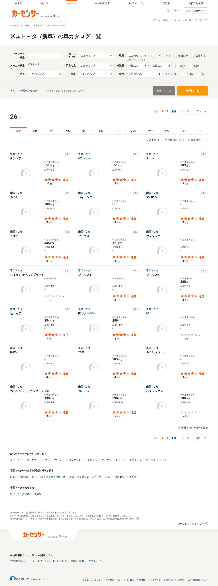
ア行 (51, 131)
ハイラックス (154, 391)
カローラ (83, 391)
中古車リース (95, 561)
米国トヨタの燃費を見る (194, 427)
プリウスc (84, 274)
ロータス (150, 460)
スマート (120, 460)
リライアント (73, 460)
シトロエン (91, 460)
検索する (192, 90)
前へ (188, 111)
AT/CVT (191, 74)
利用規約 (110, 580)
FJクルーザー (86, 313)
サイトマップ (202, 20)
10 (48, 183)
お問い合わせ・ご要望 (174, 580)
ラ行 (183, 131)
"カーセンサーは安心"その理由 (131, 580)
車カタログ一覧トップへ (191, 523)
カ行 (67, 131)
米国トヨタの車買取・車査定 (26, 494)
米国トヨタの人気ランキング (85, 477)
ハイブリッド (163, 55)
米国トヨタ (34, 64)
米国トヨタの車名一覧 (22, 477)
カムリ (14, 197)
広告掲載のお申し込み (198, 580)
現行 (182, 65)
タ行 (100, 131)
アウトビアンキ (53, 460)
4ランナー (84, 158)
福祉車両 (200, 55)
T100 (81, 352)
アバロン (151, 197)
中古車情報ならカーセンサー (23, 561)
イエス (163, 460)
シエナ (14, 236)
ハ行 (133, 131)
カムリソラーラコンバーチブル (30, 391)
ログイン (175, 10)
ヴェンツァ (153, 236)
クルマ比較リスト (195, 10)
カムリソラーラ (156, 352)
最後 (173, 111)
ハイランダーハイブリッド (27, 274)
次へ (198, 111)
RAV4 (13, 352)
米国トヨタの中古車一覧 (52, 477)
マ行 (150, 131)
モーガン (106, 460)
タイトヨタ (16, 460)
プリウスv (152, 274)
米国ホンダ (135, 460)
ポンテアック (33, 460)
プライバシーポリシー (92, 580)
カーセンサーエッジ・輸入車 (54, 561)
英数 (34, 131)
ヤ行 (166, 131)
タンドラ (15, 158)
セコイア (15, 313)
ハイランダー (86, 197)
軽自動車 (183, 55)
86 (147, 313)
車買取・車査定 (78, 561)
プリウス (83, 236)
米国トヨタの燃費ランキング (121, 477)
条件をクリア (163, 90)
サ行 (84, 131)
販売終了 (197, 65)
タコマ (150, 158)
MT (204, 74)
